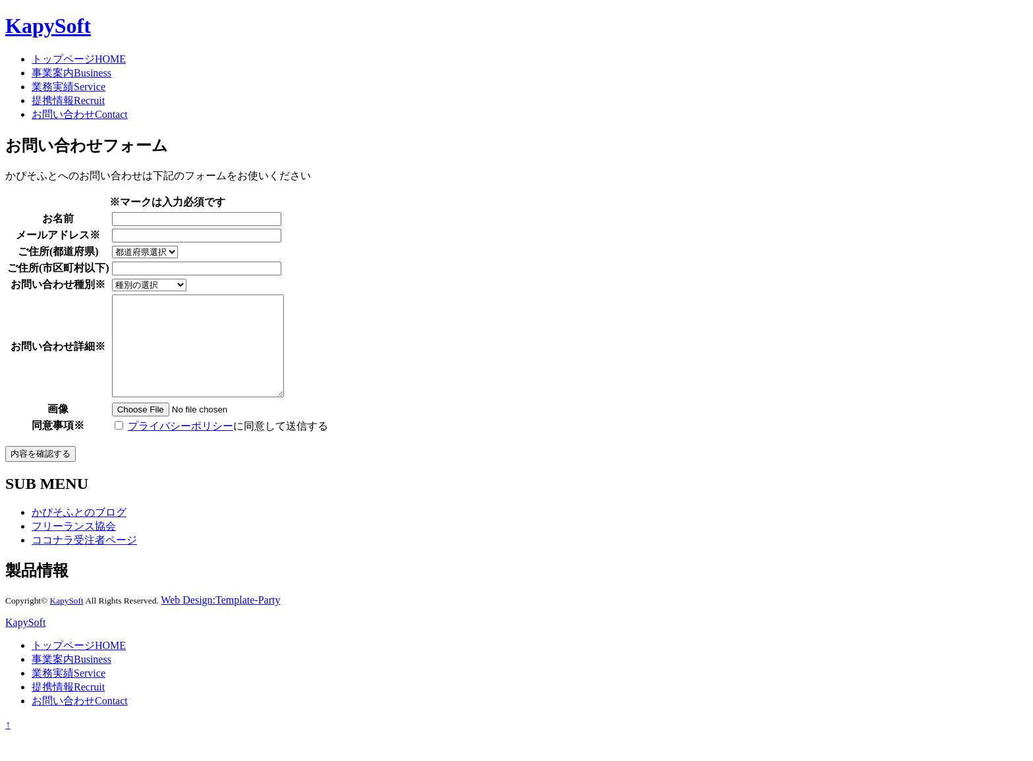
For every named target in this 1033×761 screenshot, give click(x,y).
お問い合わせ (80, 114)
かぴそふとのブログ (79, 532)
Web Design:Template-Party (220, 619)
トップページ (79, 59)
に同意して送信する (221, 445)
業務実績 (68, 86)
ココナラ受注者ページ (84, 559)
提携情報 (68, 100)
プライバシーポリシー (180, 445)
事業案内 (71, 72)
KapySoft (48, 26)
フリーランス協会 (74, 545)
